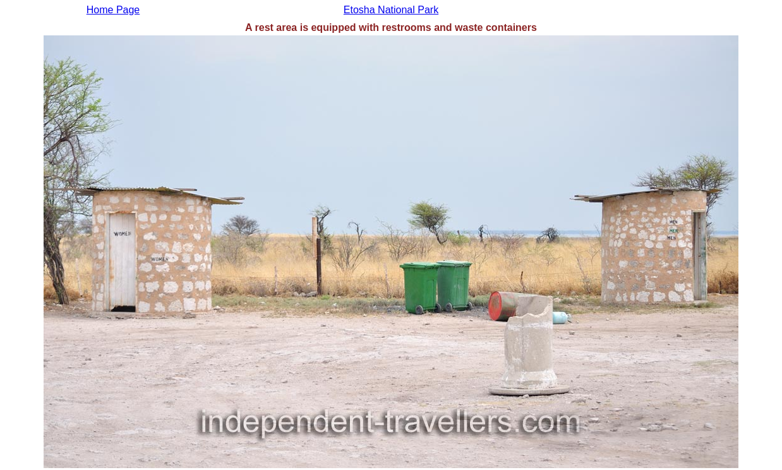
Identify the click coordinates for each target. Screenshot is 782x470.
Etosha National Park (391, 9)
